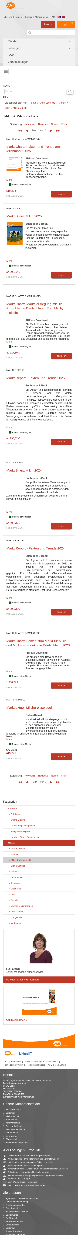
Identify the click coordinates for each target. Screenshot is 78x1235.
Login (48, 24)
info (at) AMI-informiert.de (22, 1097)
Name (54, 124)
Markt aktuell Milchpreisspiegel (29, 707)
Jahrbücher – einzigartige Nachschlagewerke (28, 1172)
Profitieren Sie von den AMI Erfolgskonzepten (28, 1156)
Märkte (62, 102)
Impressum (16, 1061)
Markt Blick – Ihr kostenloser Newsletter (25, 1185)
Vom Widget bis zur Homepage (21, 1182)
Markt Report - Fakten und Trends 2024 (35, 548)
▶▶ (58, 130)
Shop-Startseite (47, 102)
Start (33, 102)
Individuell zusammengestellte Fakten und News (29, 1162)
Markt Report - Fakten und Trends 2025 (35, 378)
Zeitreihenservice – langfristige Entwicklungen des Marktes (34, 1175)
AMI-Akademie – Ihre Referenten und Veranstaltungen (32, 1159)
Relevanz (29, 124)
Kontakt (28, 17)
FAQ (53, 17)
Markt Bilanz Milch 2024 (24, 470)
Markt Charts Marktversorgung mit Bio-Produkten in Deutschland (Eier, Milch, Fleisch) (35, 308)
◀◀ (20, 130)
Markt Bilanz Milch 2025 (24, 216)
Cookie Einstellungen (34, 1061)
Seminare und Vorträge (18, 1178)
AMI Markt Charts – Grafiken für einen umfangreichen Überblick (37, 1169)
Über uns (8, 17)
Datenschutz (52, 1061)
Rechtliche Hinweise (35, 1065)
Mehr (9, 179)
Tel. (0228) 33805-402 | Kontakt (22, 979)
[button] (39, 41)
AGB (50, 1065)
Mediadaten (60, 1065)
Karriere (18, 17)
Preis (64, 124)
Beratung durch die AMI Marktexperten (25, 1165)
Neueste (43, 124)
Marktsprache (41, 17)
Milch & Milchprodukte (16, 108)
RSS (6, 1061)
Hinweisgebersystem (13, 1065)
